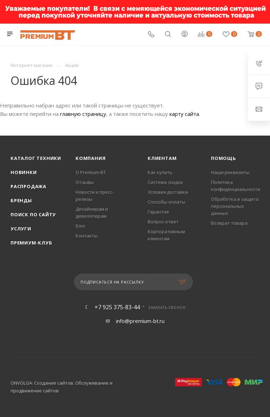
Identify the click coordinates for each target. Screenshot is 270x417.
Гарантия (158, 211)
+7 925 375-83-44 (117, 307)
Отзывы (85, 182)
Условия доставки (168, 192)
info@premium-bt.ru (140, 320)
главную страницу (83, 113)
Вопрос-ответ (163, 221)
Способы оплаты (166, 202)
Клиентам (162, 158)
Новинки (24, 172)
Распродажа (28, 186)
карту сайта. (184, 113)
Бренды (21, 200)
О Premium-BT (91, 172)
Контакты (87, 235)
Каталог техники (36, 158)
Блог (80, 226)
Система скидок (165, 182)
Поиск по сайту (33, 214)
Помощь (223, 158)
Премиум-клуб (31, 242)
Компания (90, 158)
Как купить (160, 172)
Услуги (21, 228)
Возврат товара (229, 223)
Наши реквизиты (230, 172)
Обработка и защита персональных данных (234, 206)
